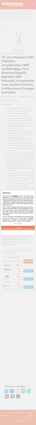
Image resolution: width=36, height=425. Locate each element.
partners (15, 196)
